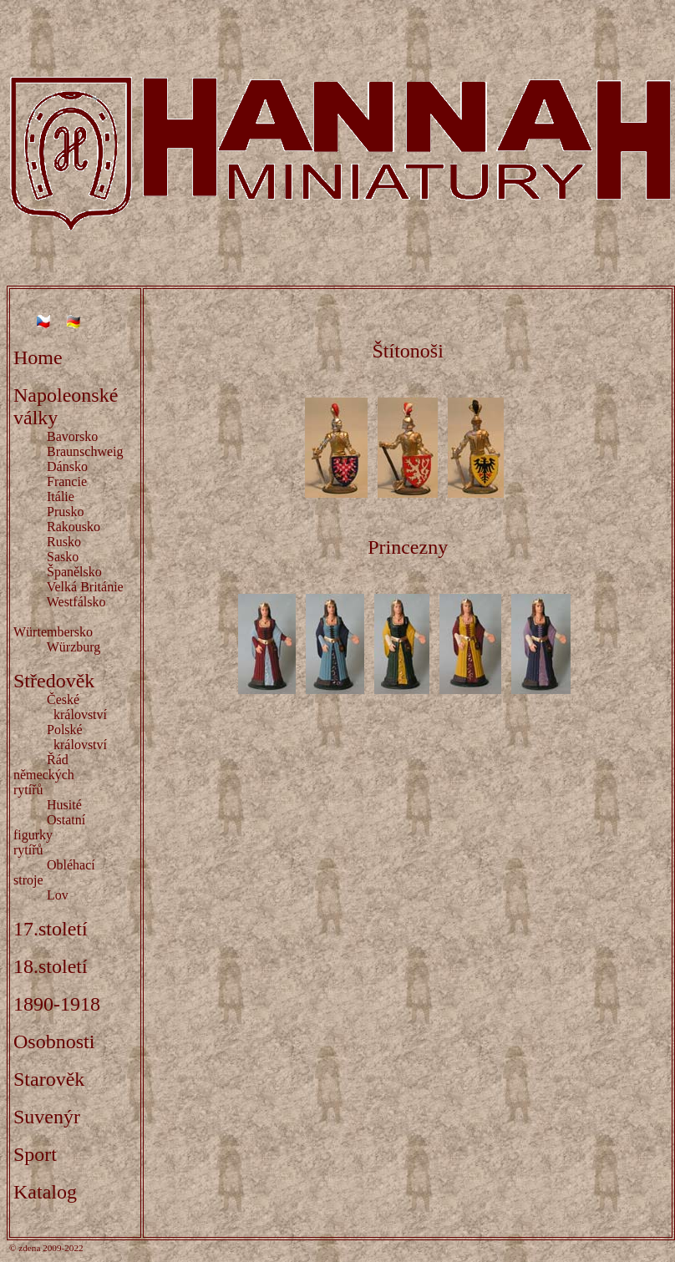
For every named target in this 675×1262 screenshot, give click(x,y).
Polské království (60, 737)
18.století (50, 966)
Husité (64, 805)
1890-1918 (56, 1004)
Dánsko (67, 466)
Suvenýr (46, 1117)
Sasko (63, 557)
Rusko (64, 542)
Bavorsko (72, 436)
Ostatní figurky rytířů (53, 835)
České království (60, 707)
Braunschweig (85, 451)
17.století (50, 929)
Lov (58, 895)
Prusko (65, 511)
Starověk (48, 1079)
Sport (35, 1154)
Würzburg (74, 647)
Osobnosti (53, 1041)
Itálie (60, 496)
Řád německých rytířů (63, 775)
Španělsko (74, 572)
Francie (67, 481)
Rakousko (73, 526)
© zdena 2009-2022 (46, 1248)
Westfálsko (76, 602)
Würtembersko (53, 632)
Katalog (45, 1192)
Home (38, 357)
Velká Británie (85, 587)
